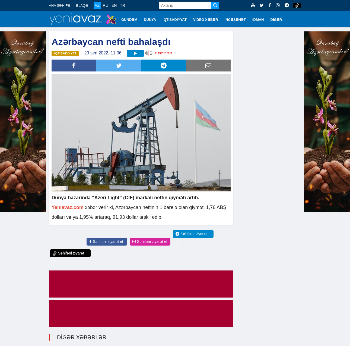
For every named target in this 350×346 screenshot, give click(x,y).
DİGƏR (276, 20)
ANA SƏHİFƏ (59, 6)
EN (114, 5)
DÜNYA (150, 20)
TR (122, 5)
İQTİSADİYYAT (175, 20)
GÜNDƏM (129, 20)
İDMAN (258, 20)
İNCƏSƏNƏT (235, 20)
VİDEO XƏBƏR (205, 20)
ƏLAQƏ (82, 6)
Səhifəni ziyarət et (106, 241)
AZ (97, 5)
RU (105, 5)
